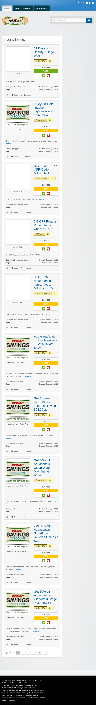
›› (45, 653)
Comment (26, 95)
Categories (41, 8)
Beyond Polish (18, 191)
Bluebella (18, 129)
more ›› (34, 82)
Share (14, 95)
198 (39, 653)
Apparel (17, 149)
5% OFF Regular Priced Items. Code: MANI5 (45, 225)
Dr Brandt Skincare (18, 74)
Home (7, 8)
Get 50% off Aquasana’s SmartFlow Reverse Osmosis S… (46, 533)
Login (81, 3)
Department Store (21, 204)
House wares (19, 381)
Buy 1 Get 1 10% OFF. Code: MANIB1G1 (45, 169)
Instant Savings (22, 8)
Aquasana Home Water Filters (18, 362)
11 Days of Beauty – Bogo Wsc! (44, 52)
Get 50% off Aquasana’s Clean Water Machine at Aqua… (42, 468)
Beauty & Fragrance (21, 87)
